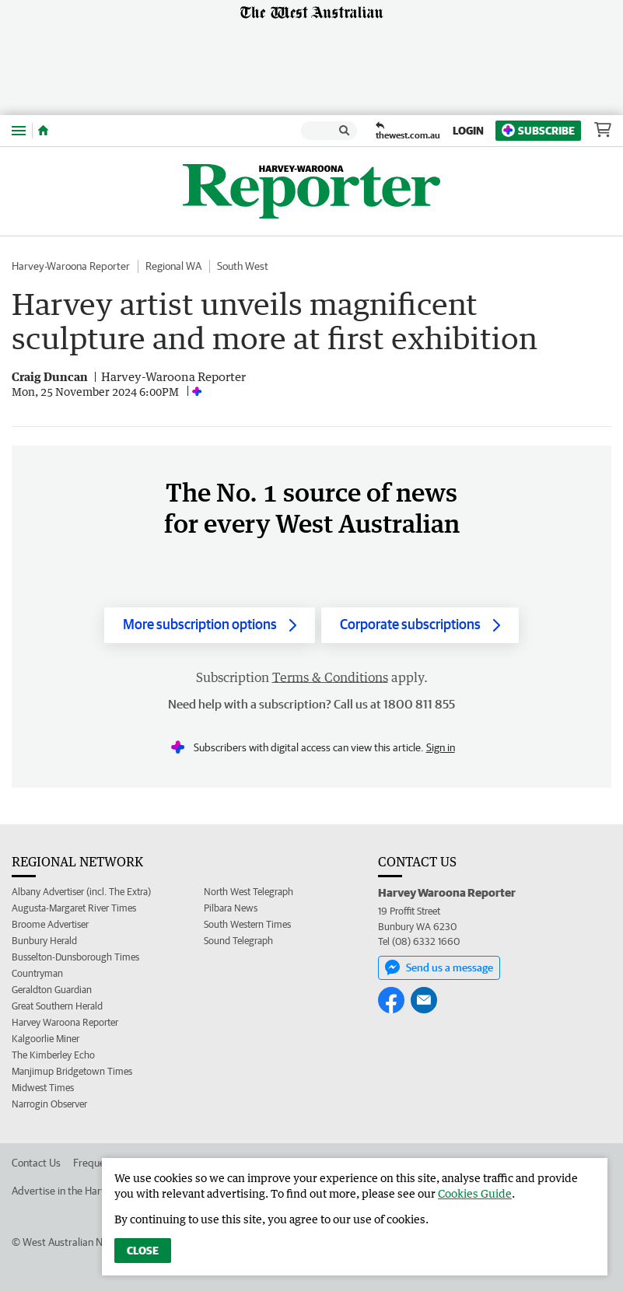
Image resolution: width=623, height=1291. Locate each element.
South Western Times (247, 924)
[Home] (43, 130)
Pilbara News (230, 908)
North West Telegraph (248, 891)
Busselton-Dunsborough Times (75, 957)
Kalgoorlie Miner (45, 1038)
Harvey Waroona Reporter (65, 1022)
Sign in (440, 747)
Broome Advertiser (50, 924)
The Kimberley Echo (53, 1055)
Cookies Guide (475, 1193)
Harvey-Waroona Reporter (71, 266)
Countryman (37, 973)
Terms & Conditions (330, 677)
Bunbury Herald (44, 940)
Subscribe (538, 130)
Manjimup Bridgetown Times (72, 1071)
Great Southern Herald (57, 1006)
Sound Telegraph (238, 940)
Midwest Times (43, 1087)
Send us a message (439, 967)
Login (468, 130)
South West (242, 266)
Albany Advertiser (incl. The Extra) (81, 891)
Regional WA (173, 266)
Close (143, 1250)
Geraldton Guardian (52, 989)
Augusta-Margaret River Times (74, 908)
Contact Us (36, 1162)
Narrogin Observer (49, 1104)
